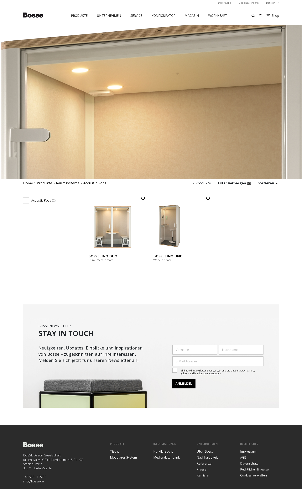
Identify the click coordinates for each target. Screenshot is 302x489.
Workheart (217, 15)
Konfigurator (163, 15)
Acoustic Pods (94, 183)
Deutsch (270, 2)
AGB (243, 457)
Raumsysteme (67, 183)
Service (136, 15)
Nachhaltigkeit (207, 457)
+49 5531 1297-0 (34, 477)
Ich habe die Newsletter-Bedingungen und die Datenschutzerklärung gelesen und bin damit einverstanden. (217, 372)
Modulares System (123, 457)
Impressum (248, 451)
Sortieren (268, 183)
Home (28, 183)
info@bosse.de (33, 481)
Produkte (79, 15)
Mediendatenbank (248, 2)
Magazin (192, 15)
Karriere (203, 475)
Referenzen (205, 463)
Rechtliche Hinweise (254, 469)
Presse (201, 469)
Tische (114, 451)
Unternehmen (109, 15)
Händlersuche (223, 2)
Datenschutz (249, 463)
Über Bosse (205, 451)
